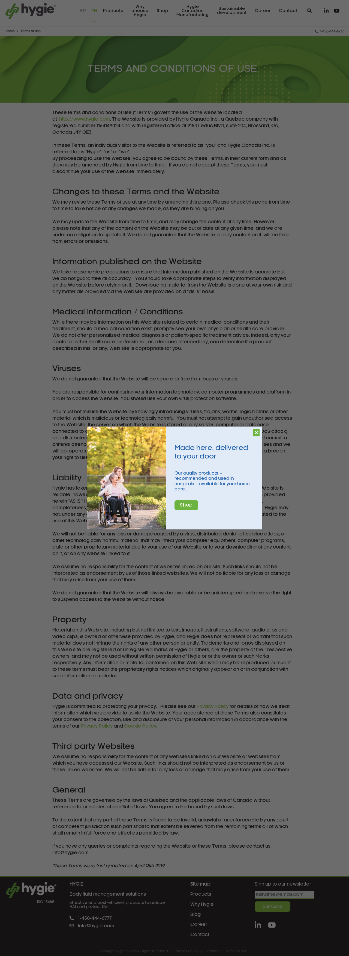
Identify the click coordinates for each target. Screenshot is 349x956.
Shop (186, 505)
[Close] (256, 432)
